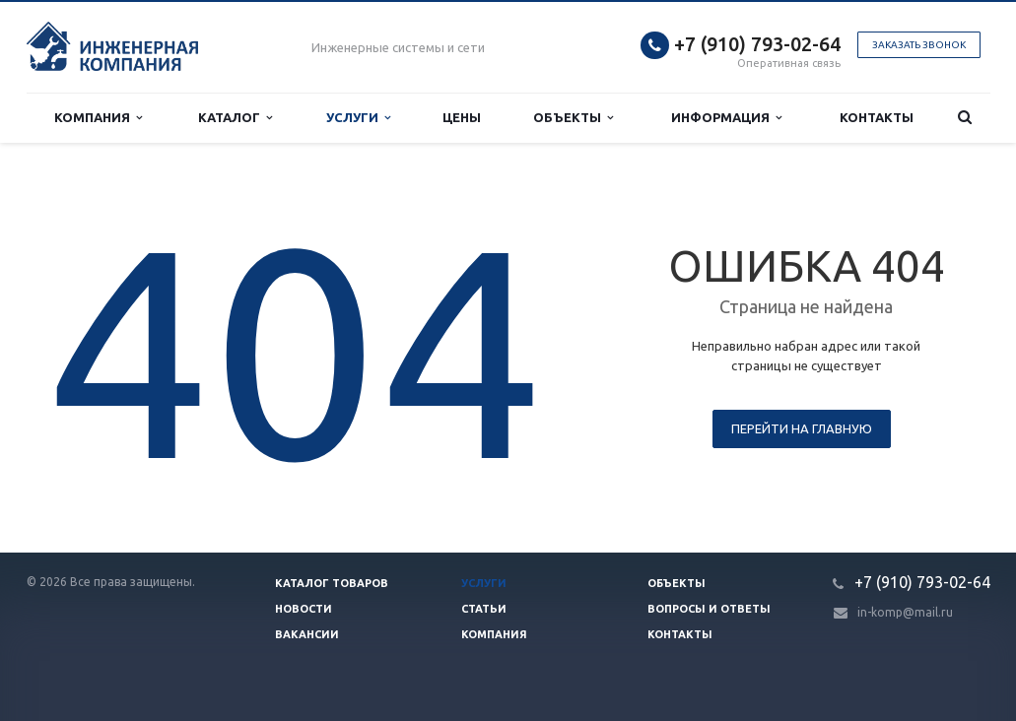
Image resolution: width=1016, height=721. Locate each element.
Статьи (484, 609)
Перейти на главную (801, 428)
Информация (726, 117)
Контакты (877, 117)
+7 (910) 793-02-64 (757, 43)
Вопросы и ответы (709, 609)
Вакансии (307, 634)
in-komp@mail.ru (905, 612)
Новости (303, 609)
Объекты (573, 117)
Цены (461, 117)
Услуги (358, 117)
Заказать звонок (919, 44)
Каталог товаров (331, 583)
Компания (98, 117)
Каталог (235, 117)
